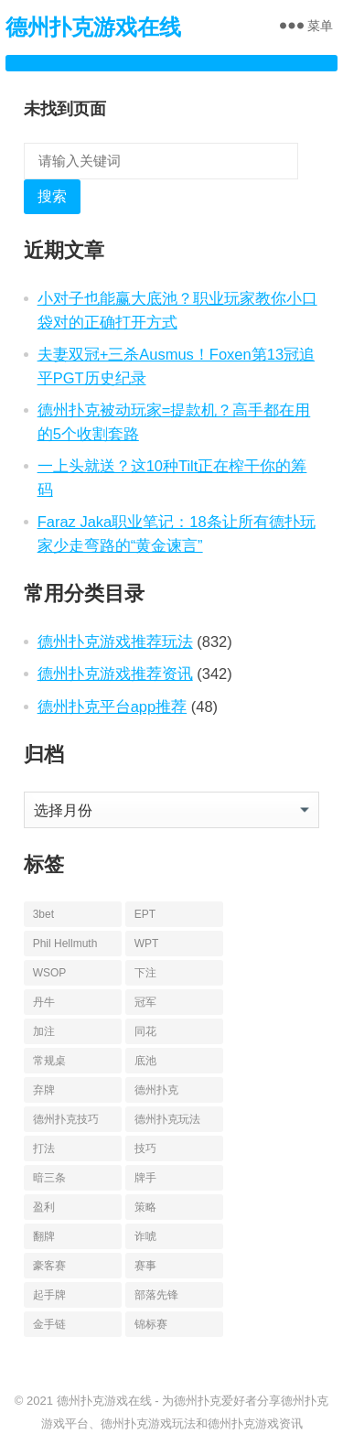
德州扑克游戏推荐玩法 (115, 641)
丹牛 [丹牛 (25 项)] (44, 1002)
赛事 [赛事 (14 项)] (145, 1265)
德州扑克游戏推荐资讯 (115, 673)
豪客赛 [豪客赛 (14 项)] (49, 1265)
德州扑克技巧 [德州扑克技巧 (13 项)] (66, 1119)
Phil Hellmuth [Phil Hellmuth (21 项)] (65, 943)
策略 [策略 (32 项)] (145, 1207)
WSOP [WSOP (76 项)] (50, 972)
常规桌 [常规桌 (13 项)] (49, 1060)
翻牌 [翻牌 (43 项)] (44, 1236)
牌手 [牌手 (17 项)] (145, 1177)
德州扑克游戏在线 (93, 27)
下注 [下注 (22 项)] (145, 972)
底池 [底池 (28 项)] (145, 1060)
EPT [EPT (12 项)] (144, 914)
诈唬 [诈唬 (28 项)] (145, 1236)
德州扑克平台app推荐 (113, 706)
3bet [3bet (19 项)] (43, 914)
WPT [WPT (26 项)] (146, 943)
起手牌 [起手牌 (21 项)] (49, 1295)
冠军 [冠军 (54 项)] (145, 1002)
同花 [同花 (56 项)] (145, 1031)
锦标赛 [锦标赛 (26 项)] (150, 1324)
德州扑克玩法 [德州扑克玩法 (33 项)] (167, 1119)
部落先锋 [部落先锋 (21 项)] (156, 1295)
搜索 (52, 196)
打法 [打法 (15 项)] (44, 1148)
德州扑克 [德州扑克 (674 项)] (156, 1090)
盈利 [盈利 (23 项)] (44, 1207)
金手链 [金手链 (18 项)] (49, 1324)
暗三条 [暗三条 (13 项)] (49, 1177)
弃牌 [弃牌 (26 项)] (44, 1090)
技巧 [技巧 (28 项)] (145, 1148)
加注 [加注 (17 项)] (44, 1031)
